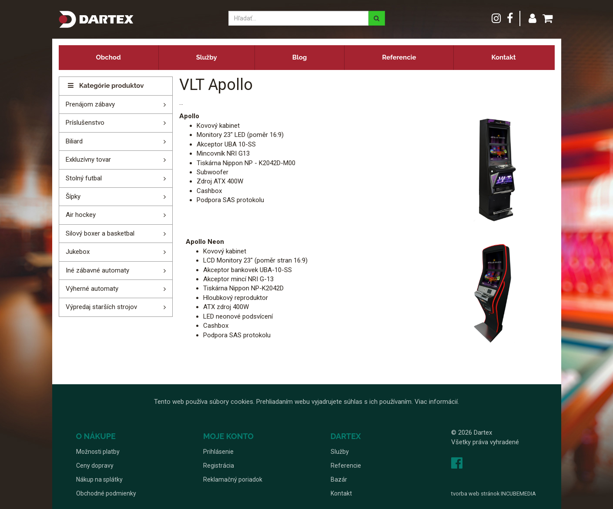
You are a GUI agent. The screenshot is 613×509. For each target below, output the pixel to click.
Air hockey (81, 215)
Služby (206, 57)
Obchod (108, 57)
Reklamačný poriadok (232, 479)
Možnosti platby (98, 451)
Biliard (74, 141)
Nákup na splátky (99, 479)
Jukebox (78, 252)
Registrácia (218, 465)
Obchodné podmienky (106, 493)
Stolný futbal (84, 178)
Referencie (399, 57)
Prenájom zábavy (90, 104)
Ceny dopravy (95, 465)
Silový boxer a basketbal (100, 233)
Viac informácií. (437, 402)
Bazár (339, 479)
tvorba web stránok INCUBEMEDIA (493, 493)
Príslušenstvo (85, 122)
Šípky (73, 196)
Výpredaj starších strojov (101, 307)
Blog (299, 57)
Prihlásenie (218, 451)
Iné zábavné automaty (97, 270)
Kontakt (503, 57)
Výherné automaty (92, 289)
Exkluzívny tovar (88, 159)
